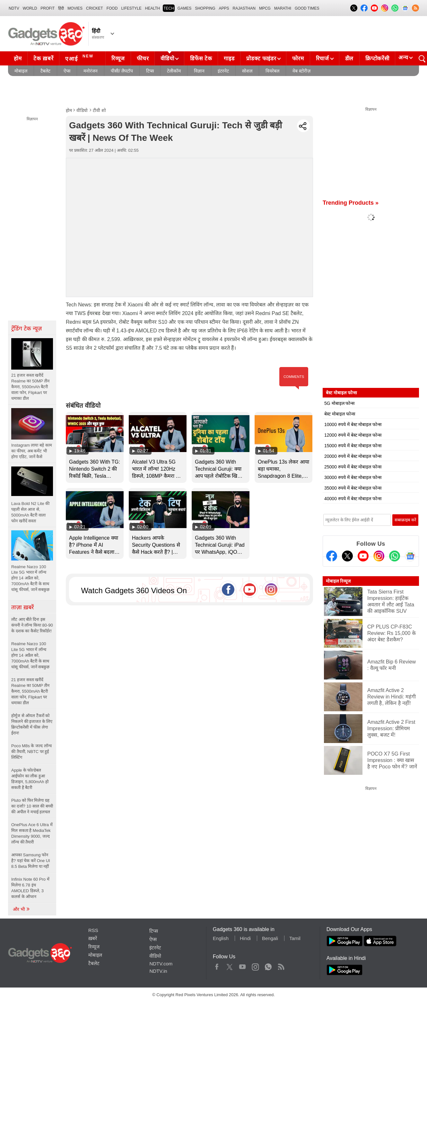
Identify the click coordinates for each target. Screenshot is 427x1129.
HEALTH (152, 8)
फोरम (298, 59)
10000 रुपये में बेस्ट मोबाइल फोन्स (352, 424)
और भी (21, 909)
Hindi (245, 938)
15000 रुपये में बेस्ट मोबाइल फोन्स (352, 445)
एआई (80, 58)
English (221, 938)
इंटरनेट (223, 70)
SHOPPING (205, 8)
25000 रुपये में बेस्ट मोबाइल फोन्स (352, 466)
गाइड (229, 59)
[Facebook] (331, 556)
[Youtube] (363, 556)
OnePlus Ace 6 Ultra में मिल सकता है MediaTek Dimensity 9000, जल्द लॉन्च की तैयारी (32, 833)
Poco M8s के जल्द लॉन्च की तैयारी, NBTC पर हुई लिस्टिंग (31, 751)
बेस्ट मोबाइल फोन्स (339, 413)
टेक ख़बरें (43, 59)
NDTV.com (160, 963)
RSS (93, 930)
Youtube (243, 965)
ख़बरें (92, 938)
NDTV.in (158, 971)
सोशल (247, 70)
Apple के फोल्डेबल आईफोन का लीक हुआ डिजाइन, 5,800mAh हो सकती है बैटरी (29, 779)
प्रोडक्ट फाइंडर (261, 59)
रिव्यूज (118, 59)
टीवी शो (99, 110)
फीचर (143, 59)
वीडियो (167, 59)
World (30, 8)
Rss (281, 965)
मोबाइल (20, 70)
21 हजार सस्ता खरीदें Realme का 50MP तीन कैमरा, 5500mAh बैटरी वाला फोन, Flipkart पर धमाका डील (30, 691)
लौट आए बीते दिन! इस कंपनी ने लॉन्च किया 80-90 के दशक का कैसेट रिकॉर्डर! (32, 625)
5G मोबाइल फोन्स (339, 403)
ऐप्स (67, 70)
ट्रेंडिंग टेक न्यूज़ (26, 328)
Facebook (217, 965)
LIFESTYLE (131, 8)
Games (184, 8)
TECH (168, 8)
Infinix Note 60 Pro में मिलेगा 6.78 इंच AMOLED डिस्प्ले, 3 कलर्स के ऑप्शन (30, 888)
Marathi (282, 8)
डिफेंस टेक (201, 59)
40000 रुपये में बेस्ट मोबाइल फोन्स (352, 498)
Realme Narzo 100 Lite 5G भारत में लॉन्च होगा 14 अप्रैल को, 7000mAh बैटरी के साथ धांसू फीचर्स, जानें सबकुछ (30, 655)
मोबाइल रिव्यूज (338, 581)
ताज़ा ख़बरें (22, 607)
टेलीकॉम (174, 70)
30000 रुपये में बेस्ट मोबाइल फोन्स (352, 477)
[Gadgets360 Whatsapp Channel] (394, 556)
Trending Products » (351, 203)
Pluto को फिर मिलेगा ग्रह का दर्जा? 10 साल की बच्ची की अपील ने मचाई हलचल (32, 806)
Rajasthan (244, 8)
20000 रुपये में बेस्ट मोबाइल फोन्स (352, 456)
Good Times (307, 8)
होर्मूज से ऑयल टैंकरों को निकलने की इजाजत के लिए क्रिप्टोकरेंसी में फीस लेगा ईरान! (31, 724)
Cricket (94, 8)
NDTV (14, 8)
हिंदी (61, 8)
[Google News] (410, 556)
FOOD (112, 8)
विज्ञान (199, 70)
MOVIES (75, 8)
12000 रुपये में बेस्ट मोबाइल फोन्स (352, 435)
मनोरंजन (90, 70)
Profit (47, 8)
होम (18, 59)
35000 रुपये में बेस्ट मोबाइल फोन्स (352, 488)
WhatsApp (268, 965)
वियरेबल (272, 70)
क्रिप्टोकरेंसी (377, 59)
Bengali (270, 938)
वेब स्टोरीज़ (301, 70)
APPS (224, 8)
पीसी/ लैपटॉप (122, 70)
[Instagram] (378, 556)
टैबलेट (45, 70)
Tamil (295, 938)
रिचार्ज (322, 59)
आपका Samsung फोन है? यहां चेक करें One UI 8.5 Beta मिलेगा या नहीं (30, 860)
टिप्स (150, 70)
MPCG (265, 8)
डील (349, 59)
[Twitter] (347, 556)
